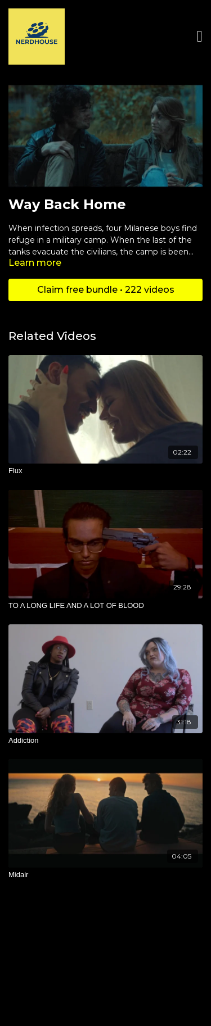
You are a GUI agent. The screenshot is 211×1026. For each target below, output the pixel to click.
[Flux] (105, 470)
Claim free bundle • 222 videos (105, 289)
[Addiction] (105, 740)
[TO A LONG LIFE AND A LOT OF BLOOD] (105, 605)
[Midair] (105, 874)
